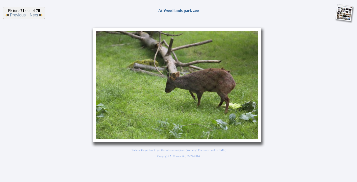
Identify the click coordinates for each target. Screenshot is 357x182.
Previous (15, 15)
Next (36, 15)
